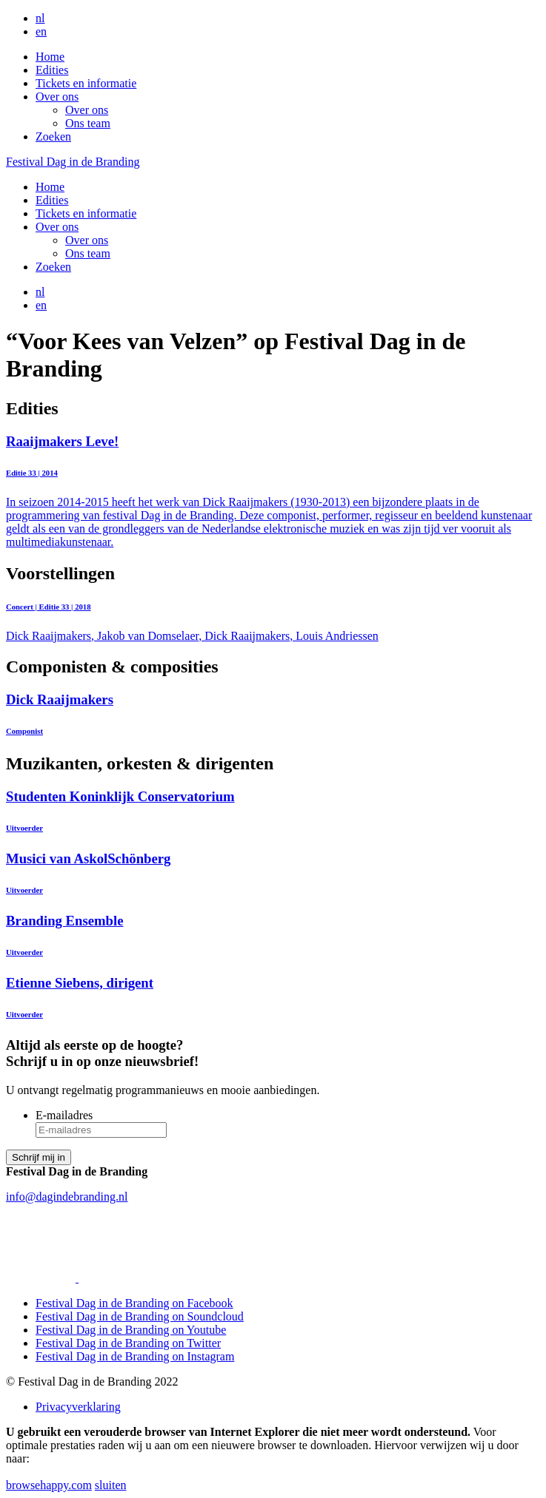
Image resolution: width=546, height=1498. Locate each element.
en (41, 31)
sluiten (111, 1485)
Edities (52, 70)
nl (40, 18)
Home (50, 56)
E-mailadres (64, 1115)
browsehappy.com (49, 1485)
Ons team (87, 123)
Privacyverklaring (78, 1406)
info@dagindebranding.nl (66, 1196)
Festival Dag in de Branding (72, 161)
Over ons (57, 96)
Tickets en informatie (86, 83)
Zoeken (53, 136)
